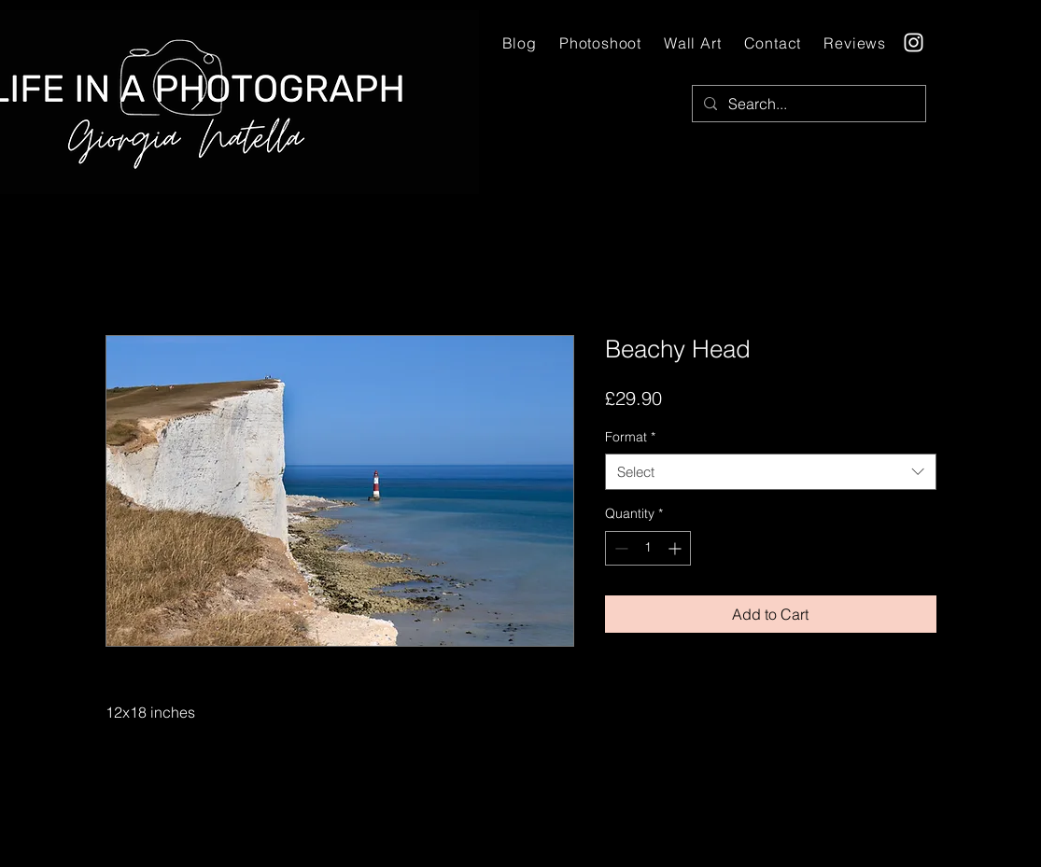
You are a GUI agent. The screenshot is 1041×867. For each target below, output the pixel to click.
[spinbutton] (648, 548)
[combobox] (770, 472)
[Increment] (676, 548)
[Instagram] (913, 42)
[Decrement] (619, 548)
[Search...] (807, 103)
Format (630, 436)
